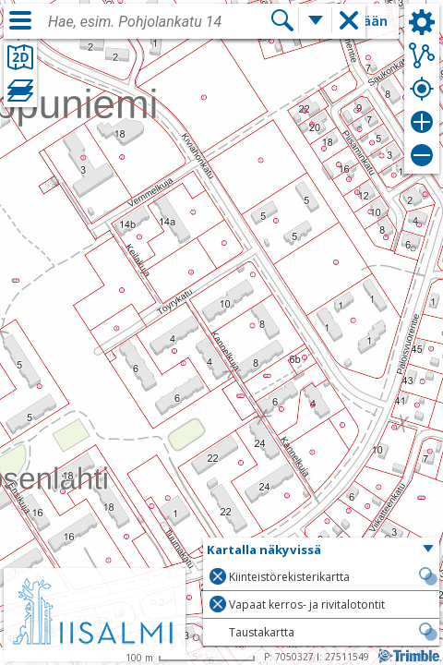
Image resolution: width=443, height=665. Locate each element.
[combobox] (158, 22)
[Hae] (282, 20)
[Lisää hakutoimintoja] (315, 20)
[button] (321, 550)
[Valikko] (20, 20)
